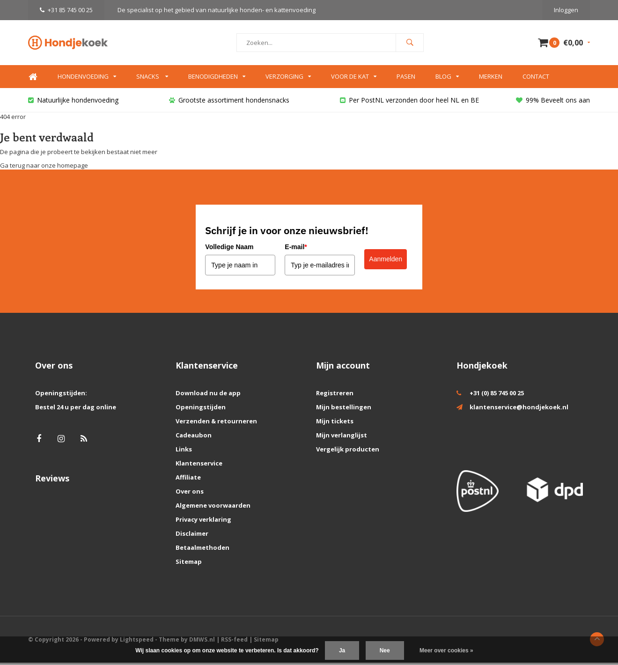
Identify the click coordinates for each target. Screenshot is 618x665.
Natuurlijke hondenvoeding (73, 102)
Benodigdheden (216, 79)
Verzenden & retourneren (216, 423)
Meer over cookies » (446, 650)
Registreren (334, 395)
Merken (490, 79)
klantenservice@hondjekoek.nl (519, 409)
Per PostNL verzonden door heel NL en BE (409, 102)
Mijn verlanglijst (341, 437)
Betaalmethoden (202, 550)
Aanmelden (385, 261)
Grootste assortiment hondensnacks (229, 102)
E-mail (296, 249)
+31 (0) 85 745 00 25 (497, 395)
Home (33, 79)
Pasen (406, 79)
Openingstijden (201, 409)
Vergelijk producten (347, 451)
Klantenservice (199, 465)
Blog (447, 79)
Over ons (190, 493)
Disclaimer (192, 536)
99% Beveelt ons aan (553, 102)
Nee (385, 650)
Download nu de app (208, 395)
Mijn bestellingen (343, 409)
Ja (342, 650)
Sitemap (189, 564)
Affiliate (188, 479)
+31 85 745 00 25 (66, 10)
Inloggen (566, 10)
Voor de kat (353, 79)
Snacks (152, 79)
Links (184, 451)
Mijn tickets (334, 423)
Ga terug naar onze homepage (44, 167)
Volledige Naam (229, 249)
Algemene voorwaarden (213, 507)
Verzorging (288, 79)
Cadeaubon (194, 437)
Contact (535, 79)
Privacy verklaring (203, 521)
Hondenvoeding (87, 79)
